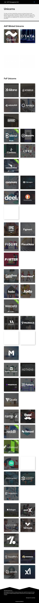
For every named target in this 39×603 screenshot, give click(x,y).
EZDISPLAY (22, 601)
